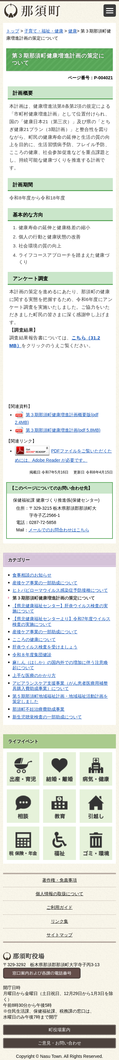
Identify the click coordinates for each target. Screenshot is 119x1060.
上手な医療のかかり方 (34, 675)
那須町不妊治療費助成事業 (38, 709)
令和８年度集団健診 (31, 654)
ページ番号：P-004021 (90, 77)
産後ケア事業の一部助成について (44, 582)
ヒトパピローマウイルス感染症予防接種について (60, 590)
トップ (12, 30)
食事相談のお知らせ (31, 575)
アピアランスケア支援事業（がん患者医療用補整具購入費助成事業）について (60, 686)
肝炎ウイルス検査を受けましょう (44, 646)
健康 (72, 30)
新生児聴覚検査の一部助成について (47, 716)
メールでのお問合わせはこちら (59, 529)
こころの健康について (34, 639)
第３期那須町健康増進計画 (63, 430)
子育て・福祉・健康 (43, 30)
